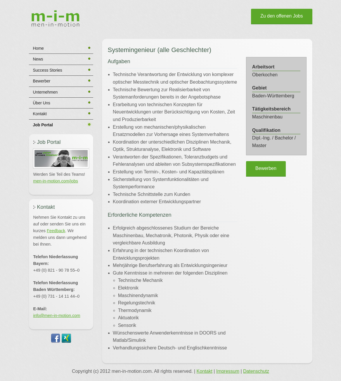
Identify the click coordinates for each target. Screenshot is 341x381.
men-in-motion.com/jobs (55, 181)
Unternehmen (45, 92)
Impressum (227, 371)
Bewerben (265, 168)
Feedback (56, 230)
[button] (61, 158)
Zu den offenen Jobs (281, 15)
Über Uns (41, 103)
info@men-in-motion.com (56, 315)
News (38, 59)
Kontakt (40, 113)
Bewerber (42, 81)
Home (38, 48)
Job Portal (43, 125)
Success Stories (47, 70)
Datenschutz (256, 371)
